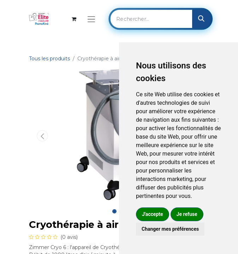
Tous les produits (49, 58)
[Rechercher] (201, 19)
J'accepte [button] (152, 214)
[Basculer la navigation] (91, 19)
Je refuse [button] (187, 214)
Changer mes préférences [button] (170, 229)
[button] (42, 135)
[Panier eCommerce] (74, 18)
